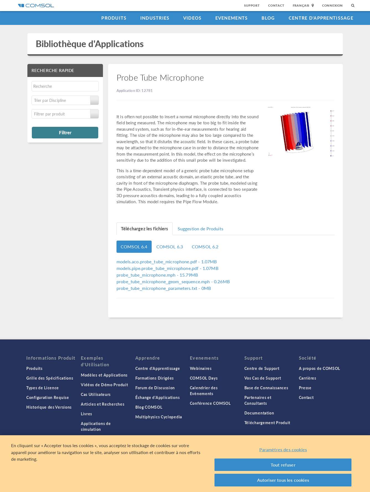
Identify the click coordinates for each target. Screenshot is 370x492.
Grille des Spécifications (49, 378)
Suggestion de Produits (200, 228)
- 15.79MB (157, 275)
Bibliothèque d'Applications (90, 43)
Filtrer (65, 132)
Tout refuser (283, 465)
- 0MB (164, 288)
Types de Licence (42, 387)
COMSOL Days (204, 378)
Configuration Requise (47, 397)
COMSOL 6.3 (169, 246)
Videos (192, 18)
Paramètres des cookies (283, 449)
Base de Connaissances (266, 387)
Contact (276, 5)
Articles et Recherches (102, 404)
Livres (86, 413)
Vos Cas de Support (262, 378)
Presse (305, 387)
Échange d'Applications (157, 397)
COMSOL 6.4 (134, 246)
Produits (113, 18)
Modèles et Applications (104, 375)
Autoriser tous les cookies (283, 480)
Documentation (259, 413)
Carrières (307, 378)
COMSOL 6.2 (205, 246)
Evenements (231, 18)
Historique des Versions (49, 407)
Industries (155, 18)
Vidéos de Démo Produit (104, 384)
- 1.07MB (167, 261)
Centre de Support (262, 368)
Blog (268, 18)
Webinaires (201, 368)
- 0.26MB (173, 281)
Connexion (332, 5)
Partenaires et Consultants (257, 400)
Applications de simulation (96, 426)
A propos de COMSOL (319, 368)
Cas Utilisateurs (96, 394)
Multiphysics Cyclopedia (158, 416)
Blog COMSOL (148, 407)
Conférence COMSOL (210, 403)
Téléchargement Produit (267, 422)
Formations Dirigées (154, 378)
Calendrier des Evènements (204, 390)
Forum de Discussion (155, 387)
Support (252, 5)
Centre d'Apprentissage (321, 18)
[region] (185, 463)
